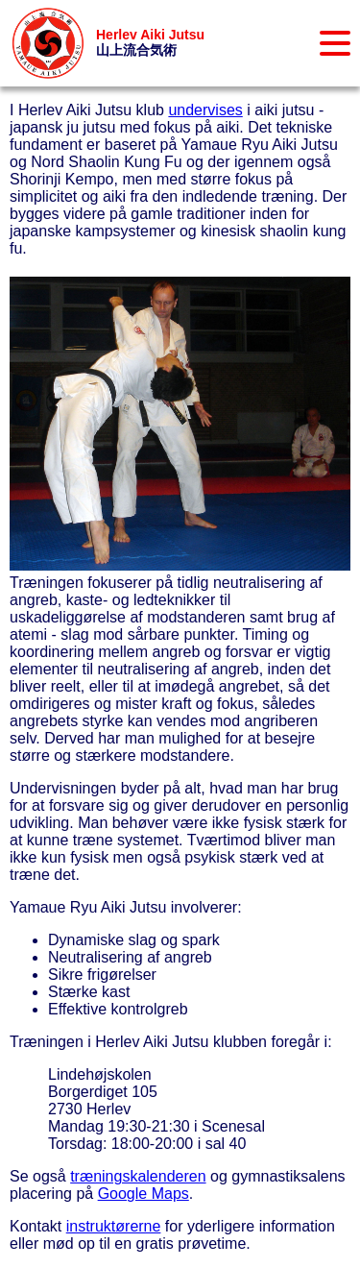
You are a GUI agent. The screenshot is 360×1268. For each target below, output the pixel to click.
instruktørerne (113, 1226)
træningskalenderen (137, 1176)
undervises (205, 110)
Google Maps (143, 1193)
